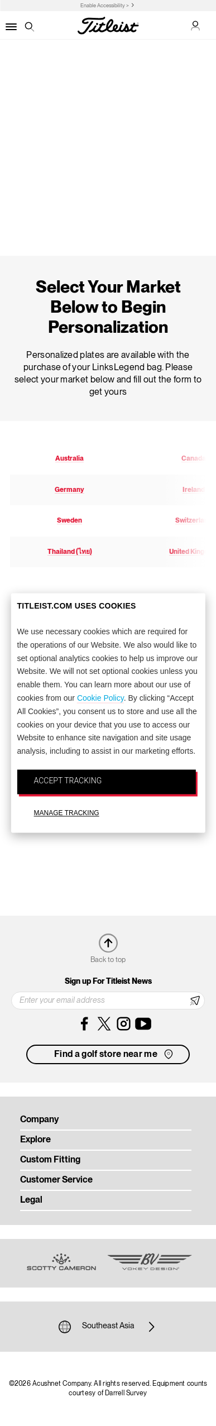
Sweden (69, 521)
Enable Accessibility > (104, 5)
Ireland (194, 490)
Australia (69, 459)
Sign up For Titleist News (108, 981)
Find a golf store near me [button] (114, 1054)
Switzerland (193, 521)
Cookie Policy (100, 697)
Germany (69, 490)
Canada (193, 459)
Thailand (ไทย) (69, 552)
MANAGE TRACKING (66, 813)
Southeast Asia (108, 1327)
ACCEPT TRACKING (68, 780)
